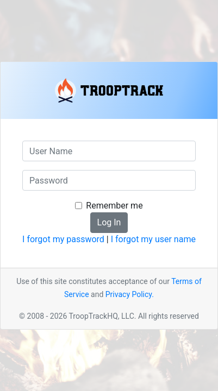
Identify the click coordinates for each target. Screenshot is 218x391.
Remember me (114, 205)
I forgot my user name (153, 239)
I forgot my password (63, 239)
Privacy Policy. (129, 294)
